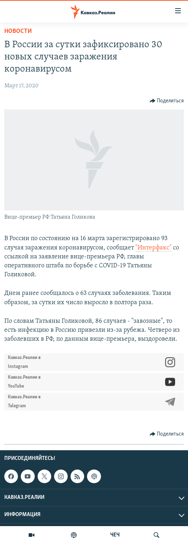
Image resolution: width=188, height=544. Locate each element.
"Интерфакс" (153, 247)
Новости (18, 31)
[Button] (167, 101)
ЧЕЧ (115, 535)
